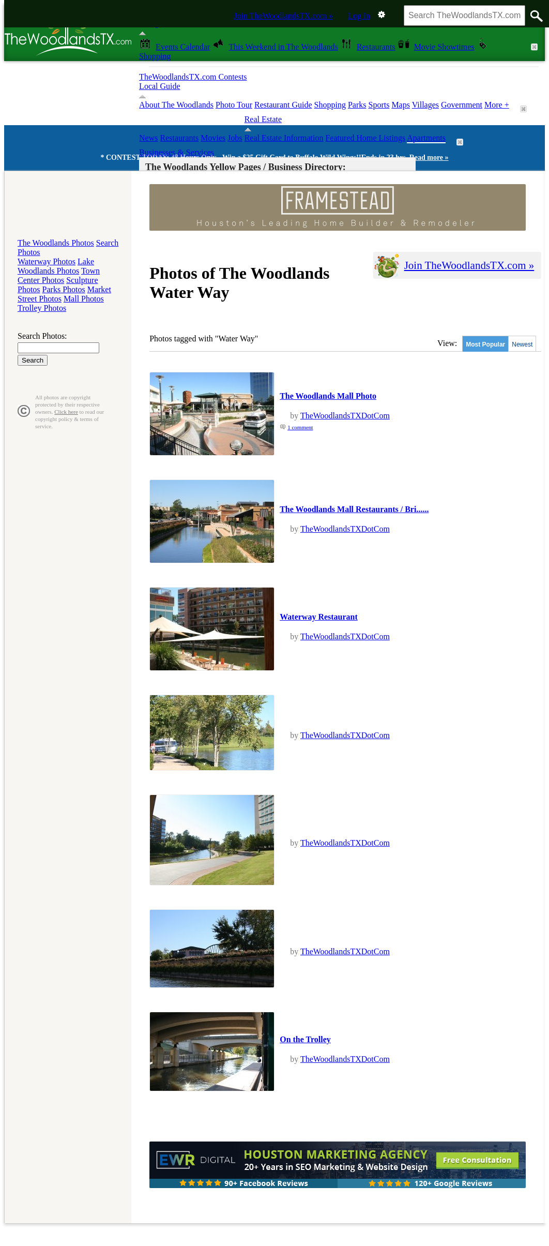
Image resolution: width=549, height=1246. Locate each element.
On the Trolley (305, 1039)
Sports (378, 104)
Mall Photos (84, 298)
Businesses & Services (176, 152)
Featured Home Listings (366, 137)
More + (496, 104)
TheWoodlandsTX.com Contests (193, 76)
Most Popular (485, 344)
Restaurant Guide (283, 104)
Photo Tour (234, 104)
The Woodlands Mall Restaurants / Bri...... (354, 509)
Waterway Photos (46, 261)
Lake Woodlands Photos (56, 266)
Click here (66, 412)
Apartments (426, 137)
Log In (359, 15)
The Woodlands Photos (56, 242)
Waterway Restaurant (319, 616)
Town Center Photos (59, 275)
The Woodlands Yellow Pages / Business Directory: (245, 167)
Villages (425, 104)
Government (461, 104)
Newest (522, 344)
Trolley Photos (42, 308)
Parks (357, 104)
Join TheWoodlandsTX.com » (283, 15)
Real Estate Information (284, 137)
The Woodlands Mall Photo (328, 396)
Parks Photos (63, 289)
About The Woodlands (176, 104)
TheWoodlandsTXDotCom (345, 415)
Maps (400, 104)
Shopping (330, 104)
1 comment (300, 427)
